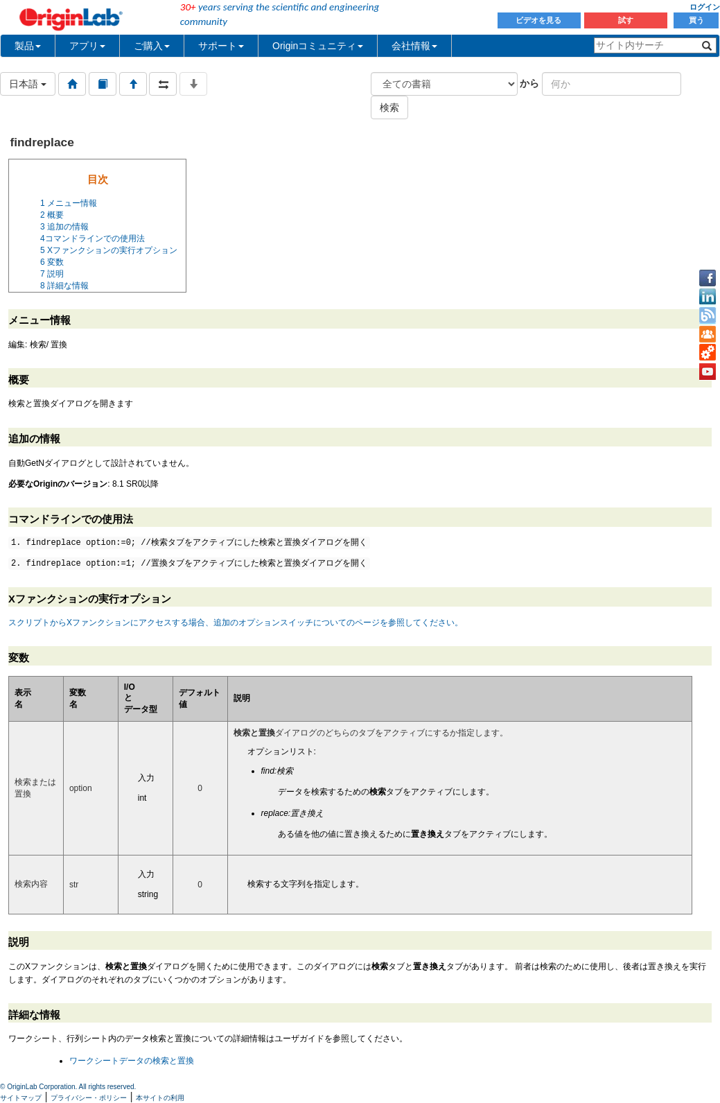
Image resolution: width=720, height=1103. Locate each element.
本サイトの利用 (160, 1098)
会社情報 (414, 45)
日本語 (27, 83)
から (529, 83)
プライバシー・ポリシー (89, 1098)
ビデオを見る (539, 20)
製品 (28, 45)
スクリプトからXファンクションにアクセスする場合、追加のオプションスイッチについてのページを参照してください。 (235, 622)
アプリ (87, 45)
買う (696, 20)
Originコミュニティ (317, 45)
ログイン (705, 7)
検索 (389, 107)
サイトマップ (21, 1098)
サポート (221, 45)
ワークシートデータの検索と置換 (131, 1061)
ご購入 (152, 45)
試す (625, 20)
